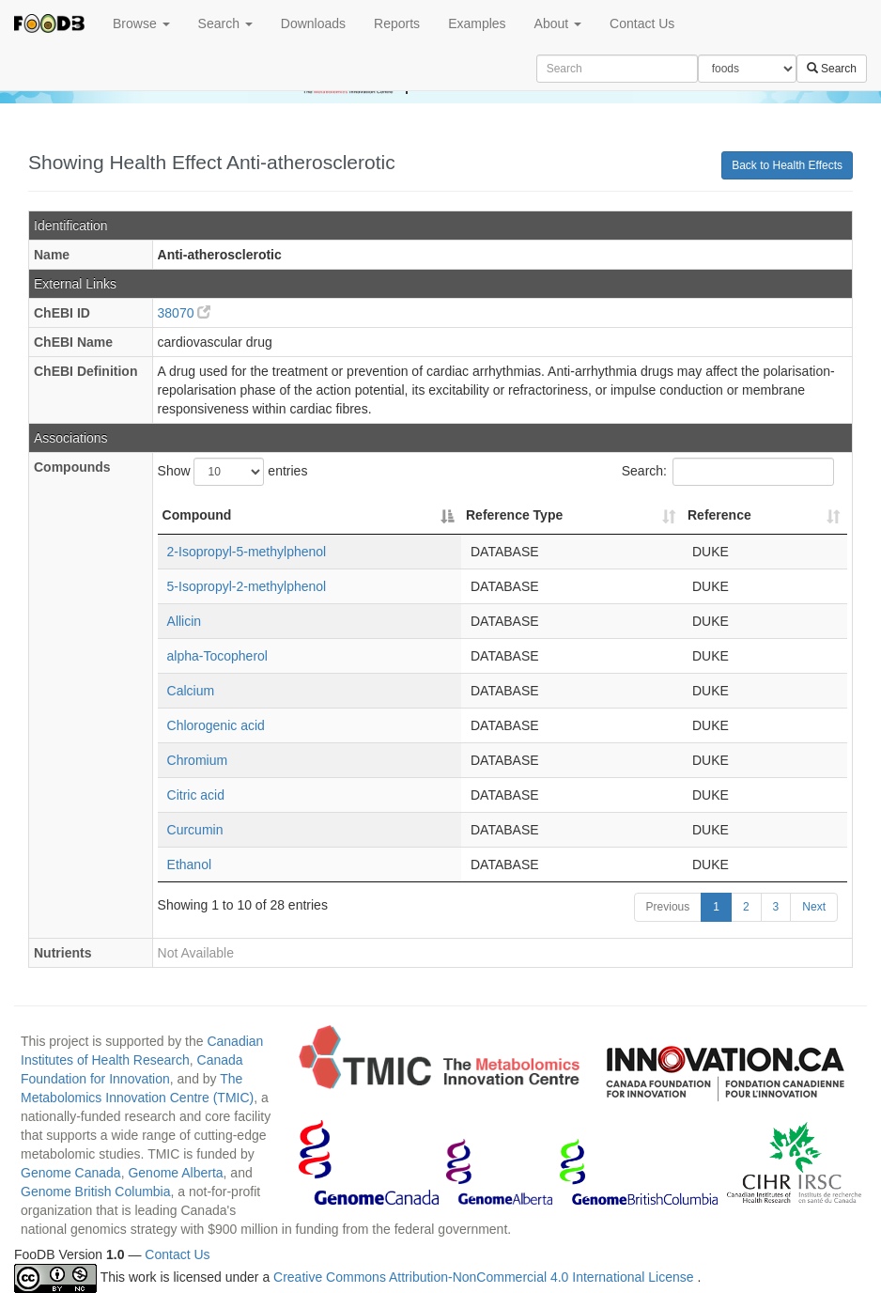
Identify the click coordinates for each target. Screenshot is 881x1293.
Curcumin (195, 829)
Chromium (197, 760)
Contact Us (642, 23)
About (557, 23)
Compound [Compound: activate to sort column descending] (197, 514)
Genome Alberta (175, 1172)
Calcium (191, 690)
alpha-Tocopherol (217, 655)
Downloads (313, 23)
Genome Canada (71, 1172)
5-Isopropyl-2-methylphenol (247, 586)
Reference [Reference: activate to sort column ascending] (719, 514)
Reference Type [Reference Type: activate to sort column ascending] (514, 514)
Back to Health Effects (787, 165)
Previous (668, 906)
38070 (184, 312)
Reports (397, 23)
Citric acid (195, 794)
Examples (476, 23)
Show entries (233, 472)
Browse (141, 23)
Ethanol (189, 864)
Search (225, 23)
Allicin (184, 621)
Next (814, 906)
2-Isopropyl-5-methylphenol (247, 551)
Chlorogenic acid (216, 725)
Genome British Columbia (96, 1191)
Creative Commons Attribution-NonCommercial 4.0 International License (485, 1277)
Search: (728, 472)
